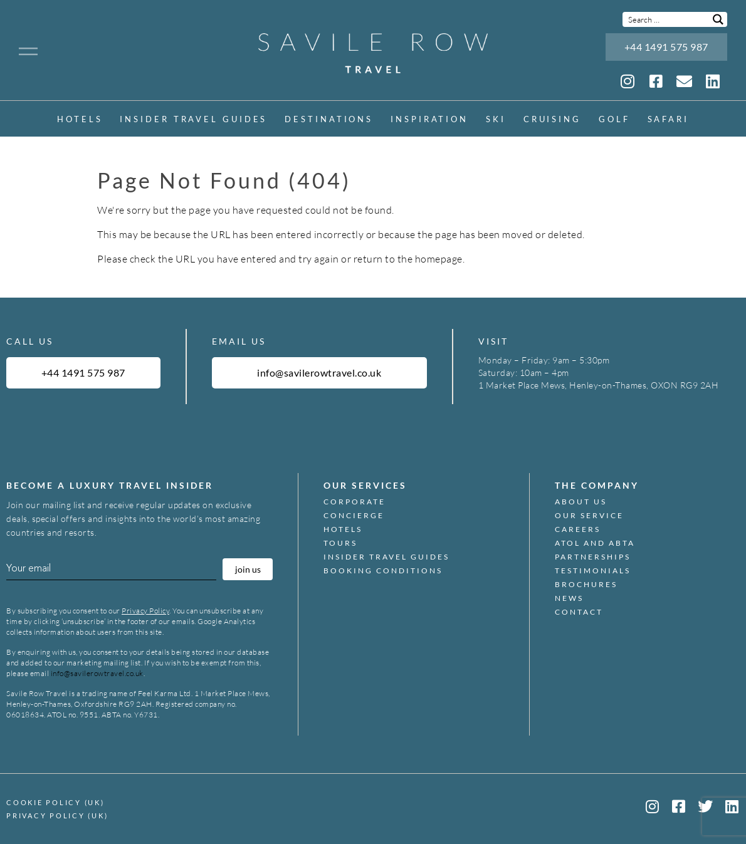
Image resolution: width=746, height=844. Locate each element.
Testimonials (593, 571)
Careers (578, 529)
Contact (579, 612)
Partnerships (593, 557)
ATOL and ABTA (595, 543)
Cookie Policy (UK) (55, 802)
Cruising (552, 119)
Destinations (329, 119)
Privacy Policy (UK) (57, 815)
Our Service (589, 515)
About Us (581, 502)
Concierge (353, 515)
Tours (340, 543)
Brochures (586, 584)
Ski (496, 119)
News (569, 598)
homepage (439, 259)
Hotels (79, 119)
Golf (614, 119)
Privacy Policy (145, 610)
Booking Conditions (383, 571)
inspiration (429, 119)
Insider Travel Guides (193, 119)
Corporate (354, 502)
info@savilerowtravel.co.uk (97, 673)
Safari (668, 119)
